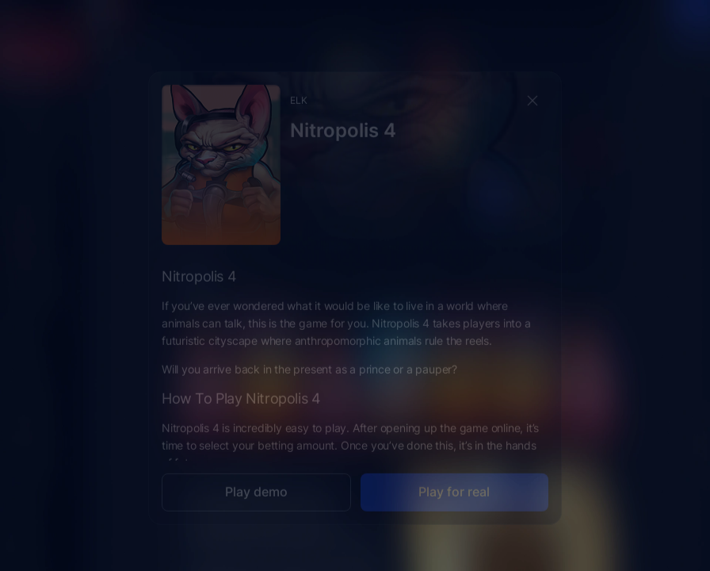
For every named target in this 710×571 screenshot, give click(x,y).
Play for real (454, 479)
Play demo (256, 479)
